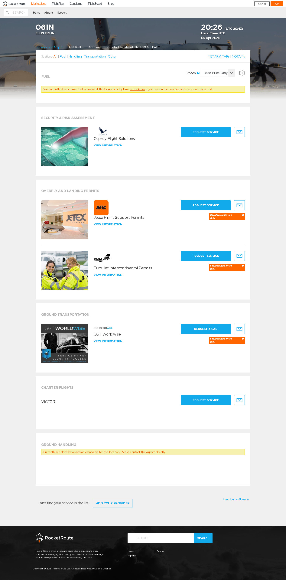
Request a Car (205, 329)
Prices (193, 73)
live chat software (236, 499)
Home (36, 12)
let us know (137, 89)
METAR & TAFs (218, 56)
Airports (48, 12)
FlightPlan (58, 3)
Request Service (206, 132)
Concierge (76, 3)
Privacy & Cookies (101, 568)
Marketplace (38, 3)
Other (112, 56)
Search (203, 538)
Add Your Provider (112, 503)
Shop (111, 3)
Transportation (95, 56)
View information (108, 145)
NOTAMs (238, 56)
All (55, 56)
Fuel (63, 56)
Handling (75, 56)
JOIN (277, 3)
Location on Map (49, 47)
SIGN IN (262, 3)
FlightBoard (95, 3)
